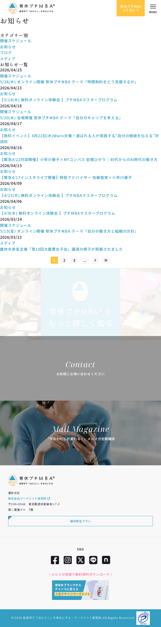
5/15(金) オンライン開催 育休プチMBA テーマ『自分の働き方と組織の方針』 (69, 235)
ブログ (6, 52)
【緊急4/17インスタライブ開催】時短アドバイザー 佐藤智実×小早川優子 (66, 181)
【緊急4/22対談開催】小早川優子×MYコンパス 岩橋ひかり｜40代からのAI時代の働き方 (79, 163)
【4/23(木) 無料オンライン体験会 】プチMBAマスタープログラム (59, 199)
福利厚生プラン (80, 521)
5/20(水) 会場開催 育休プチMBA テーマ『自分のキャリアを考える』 (61, 117)
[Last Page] (106, 260)
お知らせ (8, 46)
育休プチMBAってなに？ (130, 8)
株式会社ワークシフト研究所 (29, 498)
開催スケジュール (15, 40)
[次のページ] (95, 260)
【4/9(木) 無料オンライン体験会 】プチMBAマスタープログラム (57, 217)
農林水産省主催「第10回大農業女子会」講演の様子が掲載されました (61, 252)
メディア (8, 58)
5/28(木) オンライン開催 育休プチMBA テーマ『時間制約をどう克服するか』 (69, 81)
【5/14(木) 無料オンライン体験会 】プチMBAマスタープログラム (59, 99)
